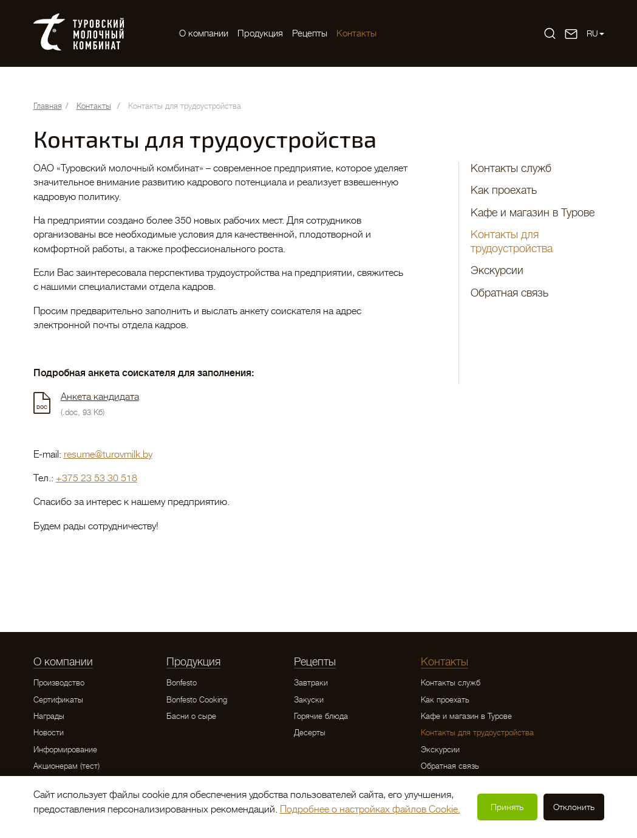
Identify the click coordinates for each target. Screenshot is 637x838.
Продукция (260, 33)
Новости (48, 732)
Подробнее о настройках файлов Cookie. (370, 809)
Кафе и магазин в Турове (532, 213)
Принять (507, 807)
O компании (203, 33)
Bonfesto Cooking (196, 699)
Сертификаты (58, 699)
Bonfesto (181, 682)
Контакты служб (511, 168)
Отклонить (573, 807)
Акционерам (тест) (66, 766)
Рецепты (309, 33)
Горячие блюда (321, 716)
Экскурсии (497, 270)
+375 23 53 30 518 (96, 478)
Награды (48, 716)
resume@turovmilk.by (108, 454)
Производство (58, 682)
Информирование (65, 749)
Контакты (356, 33)
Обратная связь (509, 293)
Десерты (309, 732)
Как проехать (504, 190)
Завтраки (311, 682)
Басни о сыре (191, 716)
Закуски (309, 699)
